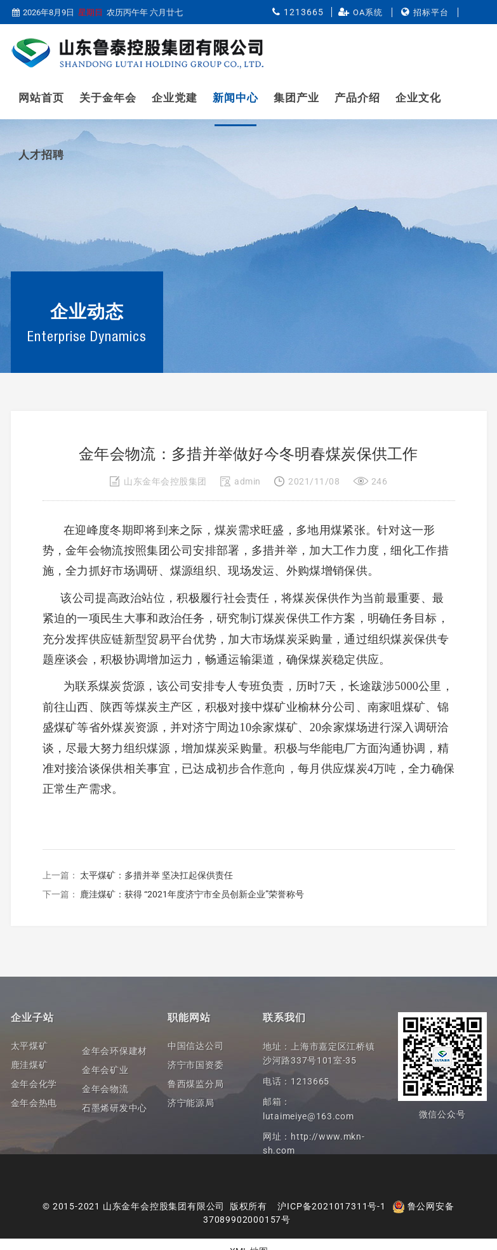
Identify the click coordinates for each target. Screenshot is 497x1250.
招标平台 (431, 12)
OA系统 (368, 12)
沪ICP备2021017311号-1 (331, 1206)
